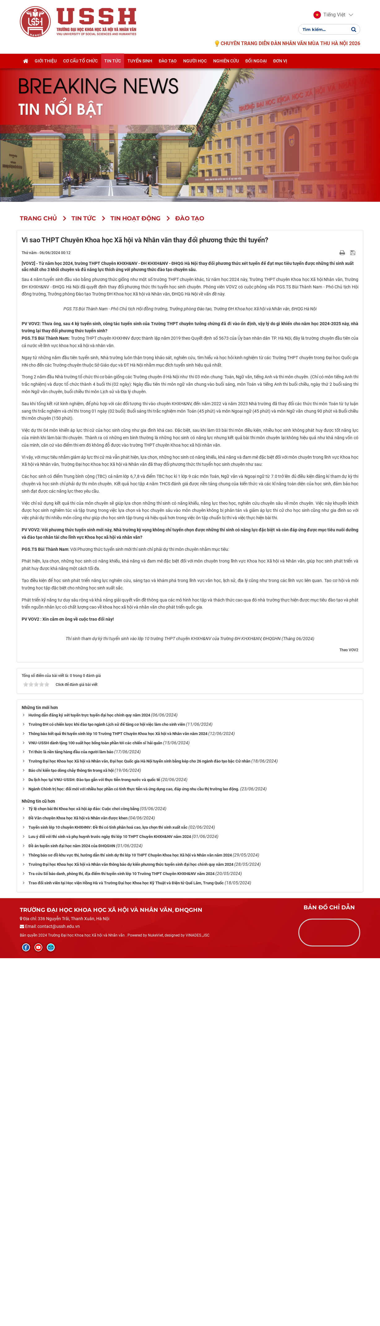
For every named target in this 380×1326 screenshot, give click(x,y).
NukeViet (155, 1303)
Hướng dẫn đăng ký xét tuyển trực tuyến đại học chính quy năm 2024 (89, 1083)
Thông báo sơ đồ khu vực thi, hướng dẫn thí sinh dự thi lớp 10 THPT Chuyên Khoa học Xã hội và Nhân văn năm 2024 (130, 1223)
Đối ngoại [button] (256, 60)
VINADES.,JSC (197, 1303)
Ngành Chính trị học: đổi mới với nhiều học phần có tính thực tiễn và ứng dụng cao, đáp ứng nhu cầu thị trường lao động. (133, 1157)
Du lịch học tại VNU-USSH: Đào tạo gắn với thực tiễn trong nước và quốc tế (94, 1147)
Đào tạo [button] (168, 60)
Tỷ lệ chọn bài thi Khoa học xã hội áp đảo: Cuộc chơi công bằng (83, 1177)
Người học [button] (195, 60)
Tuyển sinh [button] (139, 60)
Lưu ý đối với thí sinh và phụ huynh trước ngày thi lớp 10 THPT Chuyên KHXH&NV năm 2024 (109, 1204)
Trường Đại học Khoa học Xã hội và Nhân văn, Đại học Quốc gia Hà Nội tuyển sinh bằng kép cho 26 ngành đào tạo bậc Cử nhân (139, 1129)
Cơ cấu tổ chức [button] (80, 60)
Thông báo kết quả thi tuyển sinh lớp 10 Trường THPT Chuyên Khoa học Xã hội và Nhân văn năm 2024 (117, 1101)
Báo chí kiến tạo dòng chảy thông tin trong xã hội (71, 1138)
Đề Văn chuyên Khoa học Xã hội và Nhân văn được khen (77, 1186)
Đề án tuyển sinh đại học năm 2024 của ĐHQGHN (71, 1214)
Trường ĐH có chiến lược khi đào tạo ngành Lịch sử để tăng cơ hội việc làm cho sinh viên (106, 1092)
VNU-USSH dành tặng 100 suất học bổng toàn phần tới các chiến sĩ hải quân (95, 1110)
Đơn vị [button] (280, 60)
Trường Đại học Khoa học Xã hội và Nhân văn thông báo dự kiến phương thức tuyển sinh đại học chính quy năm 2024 (130, 1232)
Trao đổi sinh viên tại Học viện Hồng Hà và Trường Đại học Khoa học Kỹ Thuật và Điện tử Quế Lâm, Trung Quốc (126, 1251)
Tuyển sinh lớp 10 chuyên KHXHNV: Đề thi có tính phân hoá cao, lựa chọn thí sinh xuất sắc (108, 1195)
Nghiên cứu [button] (226, 60)
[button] (329, 15)
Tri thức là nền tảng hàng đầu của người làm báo (70, 1120)
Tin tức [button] (112, 60)
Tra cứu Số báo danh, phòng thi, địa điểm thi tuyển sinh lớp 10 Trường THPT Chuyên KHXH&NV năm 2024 (121, 1241)
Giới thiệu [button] (46, 60)
